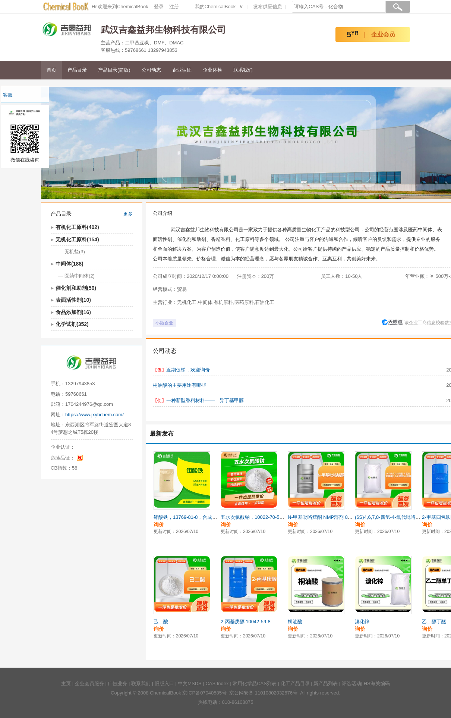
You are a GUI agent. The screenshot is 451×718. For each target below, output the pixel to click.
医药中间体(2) (79, 276)
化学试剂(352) (72, 324)
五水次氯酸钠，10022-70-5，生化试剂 (262, 517)
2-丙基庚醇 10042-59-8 (246, 621)
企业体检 (212, 70)
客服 (8, 95)
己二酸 (161, 621)
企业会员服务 (89, 683)
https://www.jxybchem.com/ (94, 414)
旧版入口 (164, 683)
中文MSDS (190, 683)
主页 (66, 683)
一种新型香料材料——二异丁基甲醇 (205, 400)
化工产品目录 (295, 683)
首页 (51, 70)
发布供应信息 (267, 6)
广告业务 (117, 683)
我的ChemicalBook (215, 6)
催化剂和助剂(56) (76, 288)
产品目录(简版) (114, 70)
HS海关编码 (377, 683)
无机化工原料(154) (77, 239)
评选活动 (351, 683)
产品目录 (77, 70)
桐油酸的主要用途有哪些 (179, 385)
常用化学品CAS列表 (255, 683)
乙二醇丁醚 (434, 621)
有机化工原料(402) (77, 227)
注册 (174, 6)
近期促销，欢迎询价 (188, 370)
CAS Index (216, 683)
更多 (128, 214)
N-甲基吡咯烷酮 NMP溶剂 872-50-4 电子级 (334, 517)
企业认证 (182, 70)
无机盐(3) (74, 251)
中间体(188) (69, 264)
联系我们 (243, 70)
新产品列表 (325, 683)
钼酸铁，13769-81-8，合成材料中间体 (195, 517)
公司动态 (151, 70)
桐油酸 (295, 621)
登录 (159, 6)
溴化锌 (362, 621)
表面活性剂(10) (73, 300)
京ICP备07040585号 (204, 693)
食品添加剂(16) (73, 312)
